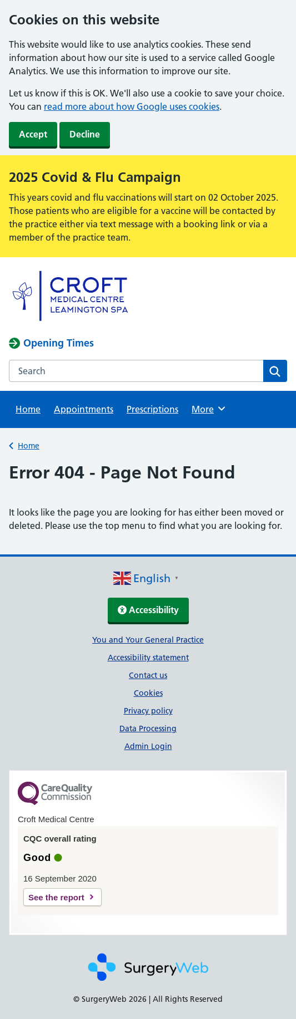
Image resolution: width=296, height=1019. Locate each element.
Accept (33, 134)
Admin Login (148, 746)
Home (28, 409)
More (210, 408)
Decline (84, 134)
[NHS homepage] (73, 320)
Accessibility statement (148, 658)
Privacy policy (148, 711)
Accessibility (148, 609)
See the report (56, 897)
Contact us (148, 675)
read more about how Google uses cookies (131, 106)
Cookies (148, 693)
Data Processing (148, 728)
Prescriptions (152, 409)
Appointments (83, 409)
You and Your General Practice (148, 640)
